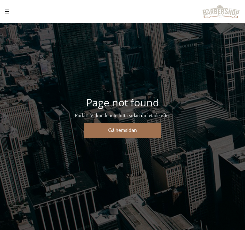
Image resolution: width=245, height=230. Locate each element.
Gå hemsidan (122, 130)
